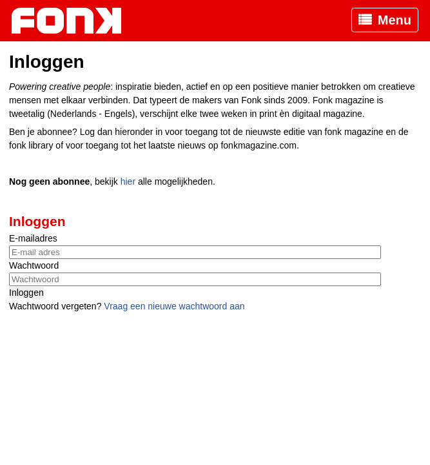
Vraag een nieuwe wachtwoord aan (174, 306)
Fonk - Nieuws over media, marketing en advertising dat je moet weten (73, 21)
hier (128, 181)
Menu (394, 20)
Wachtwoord (34, 265)
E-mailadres (33, 238)
